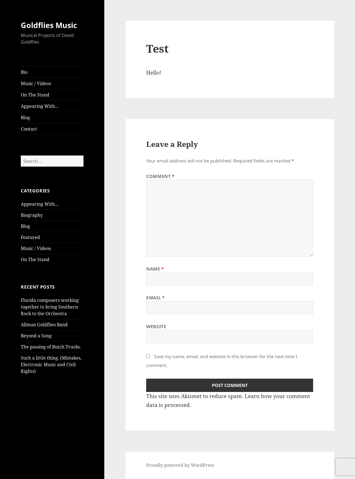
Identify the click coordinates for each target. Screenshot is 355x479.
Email (155, 298)
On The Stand (35, 95)
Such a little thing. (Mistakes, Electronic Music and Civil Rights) (51, 364)
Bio (24, 72)
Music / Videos (36, 83)
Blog (25, 117)
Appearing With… (40, 106)
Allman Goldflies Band (44, 325)
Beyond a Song (36, 336)
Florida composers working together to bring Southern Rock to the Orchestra (50, 307)
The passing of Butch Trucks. (51, 347)
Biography (32, 215)
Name (155, 269)
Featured (30, 237)
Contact (29, 129)
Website (156, 326)
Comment (160, 176)
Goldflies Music (49, 25)
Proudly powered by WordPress (180, 465)
